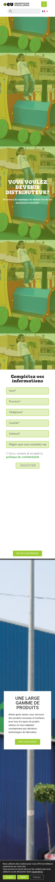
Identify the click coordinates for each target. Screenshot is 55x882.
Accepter (9, 877)
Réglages (37, 877)
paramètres (37, 872)
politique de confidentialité (22, 457)
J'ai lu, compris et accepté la (24, 455)
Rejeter (23, 877)
